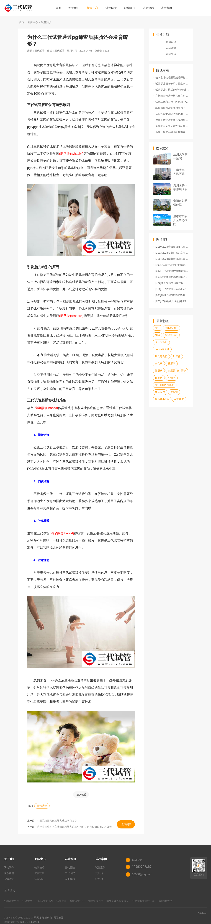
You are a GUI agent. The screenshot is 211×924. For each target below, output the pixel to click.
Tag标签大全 (165, 900)
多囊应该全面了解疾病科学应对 (172, 126)
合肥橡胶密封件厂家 (143, 900)
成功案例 (129, 7)
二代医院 (70, 873)
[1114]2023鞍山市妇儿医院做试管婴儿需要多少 (172, 258)
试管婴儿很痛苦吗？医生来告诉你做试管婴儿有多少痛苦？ (172, 83)
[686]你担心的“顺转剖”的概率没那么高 (172, 295)
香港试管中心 (77, 900)
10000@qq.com (142, 874)
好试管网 (27, 900)
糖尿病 (171, 363)
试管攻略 (171, 48)
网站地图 (58, 917)
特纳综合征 (171, 334)
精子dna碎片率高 (164, 384)
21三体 (177, 356)
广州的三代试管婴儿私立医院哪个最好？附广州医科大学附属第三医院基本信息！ (172, 95)
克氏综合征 (161, 342)
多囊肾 (171, 370)
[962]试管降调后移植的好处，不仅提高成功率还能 (172, 277)
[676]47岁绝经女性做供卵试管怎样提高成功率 (172, 301)
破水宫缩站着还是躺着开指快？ (172, 77)
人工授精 (70, 878)
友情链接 (9, 878)
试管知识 (46, 22)
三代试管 (40, 50)
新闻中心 (92, 7)
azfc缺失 (179, 399)
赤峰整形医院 (95, 900)
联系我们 (9, 873)
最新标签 (162, 321)
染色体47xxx (162, 399)
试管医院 (111, 7)
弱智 (183, 370)
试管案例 (100, 867)
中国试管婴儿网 (44, 900)
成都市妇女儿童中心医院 (180, 220)
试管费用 (166, 7)
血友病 (159, 377)
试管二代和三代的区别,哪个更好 (172, 101)
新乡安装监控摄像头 (117, 900)
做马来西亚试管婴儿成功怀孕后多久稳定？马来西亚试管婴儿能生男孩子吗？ (172, 120)
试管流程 (148, 7)
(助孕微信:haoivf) (71, 153)
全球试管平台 (11, 900)
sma (157, 334)
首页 (59, 7)
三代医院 (70, 867)
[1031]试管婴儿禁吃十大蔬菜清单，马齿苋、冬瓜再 (172, 264)
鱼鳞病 (171, 377)
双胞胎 (99, 878)
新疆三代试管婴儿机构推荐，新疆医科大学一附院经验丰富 (172, 132)
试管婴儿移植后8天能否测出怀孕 (172, 89)
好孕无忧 (36, 917)
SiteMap (202, 913)
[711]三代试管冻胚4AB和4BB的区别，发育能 (172, 289)
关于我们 (73, 7)
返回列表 (126, 824)
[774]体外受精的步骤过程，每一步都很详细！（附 (172, 283)
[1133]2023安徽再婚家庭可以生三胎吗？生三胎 (172, 252)
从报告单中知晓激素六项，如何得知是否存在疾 (172, 113)
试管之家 (61, 900)
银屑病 (159, 370)
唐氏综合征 (161, 356)
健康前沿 (171, 41)
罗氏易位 (160, 392)
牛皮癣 (174, 392)
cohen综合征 (162, 349)
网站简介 (9, 867)
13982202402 (141, 867)
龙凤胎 (99, 873)
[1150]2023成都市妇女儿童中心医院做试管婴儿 (172, 246)
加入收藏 (81, 794)
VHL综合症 (171, 327)
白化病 (159, 363)
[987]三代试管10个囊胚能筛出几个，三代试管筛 (172, 271)
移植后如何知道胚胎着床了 (170, 107)
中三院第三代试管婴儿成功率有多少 (57, 820)
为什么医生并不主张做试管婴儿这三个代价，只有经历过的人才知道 (74, 826)
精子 (157, 327)
